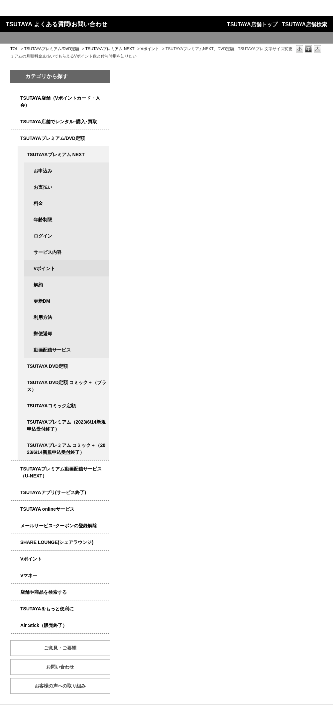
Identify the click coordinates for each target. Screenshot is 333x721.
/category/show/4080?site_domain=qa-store (16, 525)
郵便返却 (43, 333)
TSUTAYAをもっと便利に (47, 608)
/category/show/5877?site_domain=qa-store (16, 542)
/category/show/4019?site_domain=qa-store (16, 492)
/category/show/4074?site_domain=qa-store (16, 559)
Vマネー (28, 575)
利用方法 (43, 317)
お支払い (43, 187)
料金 (38, 203)
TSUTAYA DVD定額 (47, 366)
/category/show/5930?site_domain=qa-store (22, 382)
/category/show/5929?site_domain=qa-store (22, 366)
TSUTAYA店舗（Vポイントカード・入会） (60, 101)
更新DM (42, 301)
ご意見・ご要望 (60, 648)
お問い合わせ (60, 667)
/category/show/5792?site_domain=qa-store (22, 445)
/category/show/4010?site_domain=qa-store (16, 509)
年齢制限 (43, 219)
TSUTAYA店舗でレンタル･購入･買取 (58, 121)
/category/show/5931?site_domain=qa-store (22, 154)
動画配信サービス (52, 350)
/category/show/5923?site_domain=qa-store (16, 468)
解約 (38, 284)
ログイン (43, 236)
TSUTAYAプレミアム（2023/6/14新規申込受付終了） (66, 425)
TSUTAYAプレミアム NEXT (110, 49)
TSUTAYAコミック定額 (51, 405)
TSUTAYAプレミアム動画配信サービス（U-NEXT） (61, 472)
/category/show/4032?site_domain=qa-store (22, 422)
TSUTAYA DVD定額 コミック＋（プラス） (66, 386)
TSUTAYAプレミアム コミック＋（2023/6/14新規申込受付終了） (66, 449)
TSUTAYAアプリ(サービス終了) (53, 492)
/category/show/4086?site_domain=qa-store (16, 592)
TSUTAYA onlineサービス (47, 509)
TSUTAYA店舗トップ (252, 24)
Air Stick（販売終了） (43, 625)
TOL (14, 49)
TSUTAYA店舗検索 (304, 24)
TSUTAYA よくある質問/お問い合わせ (56, 24)
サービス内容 (47, 252)
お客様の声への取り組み (60, 685)
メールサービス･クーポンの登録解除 (58, 525)
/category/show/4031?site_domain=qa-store (16, 138)
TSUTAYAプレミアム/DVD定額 (51, 49)
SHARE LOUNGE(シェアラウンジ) (56, 542)
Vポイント (150, 49)
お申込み (43, 170)
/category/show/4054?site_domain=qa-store (16, 121)
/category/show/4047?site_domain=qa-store (16, 98)
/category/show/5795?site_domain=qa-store (22, 405)
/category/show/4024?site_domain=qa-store (16, 608)
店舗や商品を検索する (43, 592)
